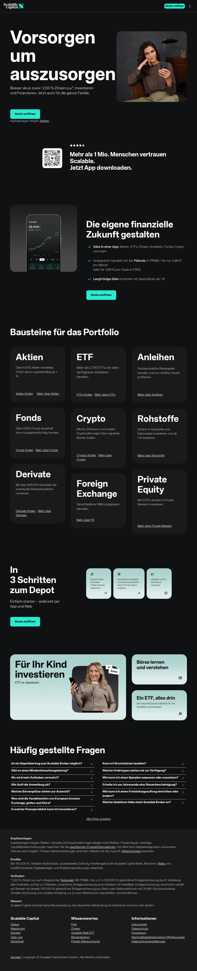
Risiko (161, 863)
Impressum (139, 933)
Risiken (44, 121)
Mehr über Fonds (47, 450)
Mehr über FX (85, 520)
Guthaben (17, 876)
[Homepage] (13, 6)
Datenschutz (140, 928)
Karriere (16, 933)
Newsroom (18, 928)
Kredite (16, 859)
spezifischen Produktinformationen (92, 847)
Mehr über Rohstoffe (150, 455)
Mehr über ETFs (105, 394)
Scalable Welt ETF (82, 933)
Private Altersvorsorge (85, 941)
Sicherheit (17, 941)
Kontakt (16, 957)
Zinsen (75, 928)
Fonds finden (24, 450)
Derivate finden (26, 511)
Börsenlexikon (80, 937)
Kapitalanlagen (21, 838)
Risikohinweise (131, 851)
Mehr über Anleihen (150, 394)
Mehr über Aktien (48, 393)
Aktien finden (24, 393)
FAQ (74, 924)
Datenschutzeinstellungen (149, 941)
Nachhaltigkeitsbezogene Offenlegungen (158, 937)
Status (15, 924)
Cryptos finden (86, 455)
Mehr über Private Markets (154, 526)
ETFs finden (84, 394)
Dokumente (139, 924)
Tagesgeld (67, 880)
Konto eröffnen (174, 6)
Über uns (17, 937)
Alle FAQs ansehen (98, 819)
